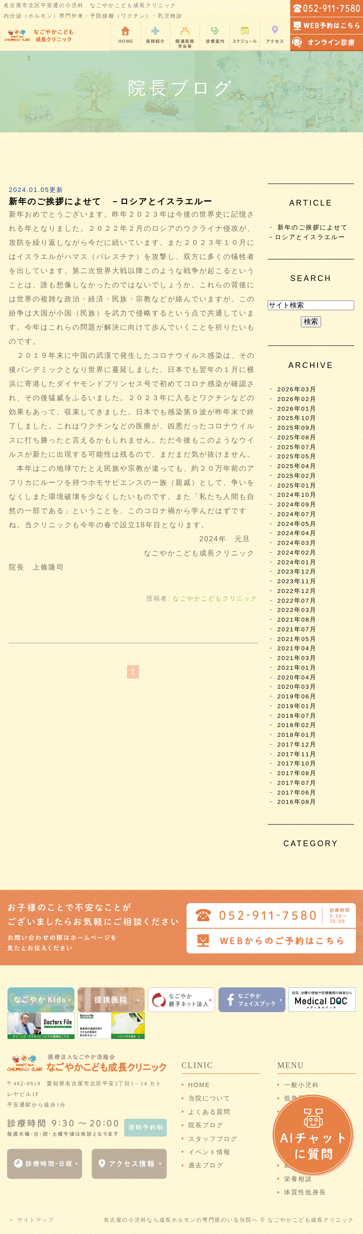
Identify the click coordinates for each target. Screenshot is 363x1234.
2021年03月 (297, 658)
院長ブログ (206, 1125)
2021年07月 (297, 629)
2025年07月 (297, 447)
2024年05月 (297, 524)
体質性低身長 (305, 1192)
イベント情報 (209, 1151)
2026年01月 (297, 408)
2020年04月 (297, 677)
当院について (209, 1098)
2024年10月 (297, 494)
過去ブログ (206, 1165)
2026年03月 (297, 389)
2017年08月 (297, 773)
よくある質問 (209, 1111)
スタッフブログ (213, 1138)
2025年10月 (297, 418)
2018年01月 (297, 734)
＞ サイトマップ (31, 1220)
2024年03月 (297, 543)
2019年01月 (297, 706)
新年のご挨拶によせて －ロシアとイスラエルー (111, 201)
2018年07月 (297, 716)
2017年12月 (297, 744)
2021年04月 (297, 648)
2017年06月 (297, 792)
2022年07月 (297, 600)
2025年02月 (297, 476)
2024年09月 (297, 504)
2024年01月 (297, 562)
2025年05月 (297, 456)
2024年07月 (297, 514)
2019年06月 (297, 696)
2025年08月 (297, 437)
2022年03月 (297, 610)
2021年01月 (297, 667)
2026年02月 (297, 399)
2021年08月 (297, 619)
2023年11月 (297, 581)
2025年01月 (297, 485)
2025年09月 (297, 427)
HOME (199, 1084)
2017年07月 (297, 783)
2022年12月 (297, 591)
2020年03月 (297, 686)
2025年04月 (297, 466)
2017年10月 (297, 763)
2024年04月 (297, 533)
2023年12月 (297, 571)
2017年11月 (297, 754)
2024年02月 (297, 552)
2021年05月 (297, 639)
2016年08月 (297, 802)
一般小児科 (301, 1084)
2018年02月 (297, 725)
